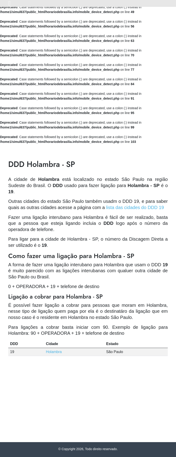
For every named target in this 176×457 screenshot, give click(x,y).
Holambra (54, 352)
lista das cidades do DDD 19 (135, 207)
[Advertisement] (88, 408)
